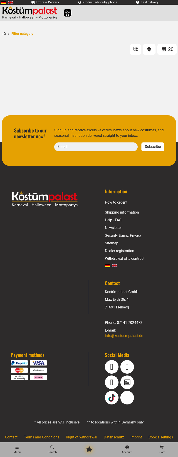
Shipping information (122, 212)
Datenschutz (114, 437)
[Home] (4, 33)
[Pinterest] (127, 397)
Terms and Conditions (41, 437)
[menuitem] (3, 2)
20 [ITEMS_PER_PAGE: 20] (167, 49)
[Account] (127, 449)
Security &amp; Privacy (123, 235)
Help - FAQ (113, 220)
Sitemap (111, 243)
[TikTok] (112, 397)
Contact (11, 437)
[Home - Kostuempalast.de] (50, 199)
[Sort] (149, 49)
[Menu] (17, 449)
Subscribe (153, 146)
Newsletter (113, 228)
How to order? (116, 202)
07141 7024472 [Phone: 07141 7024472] (129, 322)
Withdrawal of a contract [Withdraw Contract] (124, 258)
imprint (136, 437)
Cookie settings (160, 437)
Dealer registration (119, 251)
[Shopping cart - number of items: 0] (162, 449)
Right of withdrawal (81, 437)
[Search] (52, 449)
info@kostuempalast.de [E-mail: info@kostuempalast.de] (124, 336)
